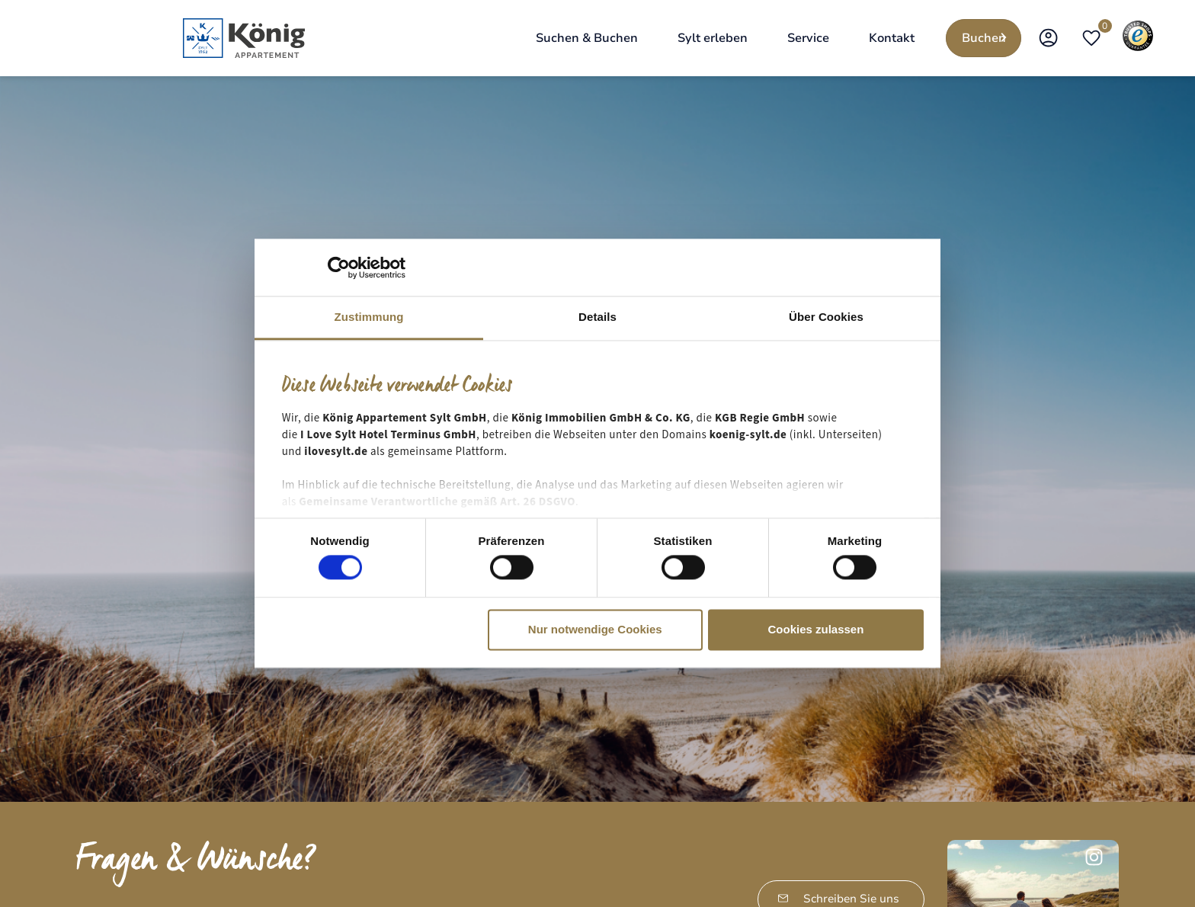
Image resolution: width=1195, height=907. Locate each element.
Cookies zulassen (815, 629)
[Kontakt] (892, 38)
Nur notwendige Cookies (595, 629)
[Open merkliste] (1091, 38)
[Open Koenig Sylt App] (1048, 37)
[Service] (808, 38)
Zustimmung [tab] (369, 316)
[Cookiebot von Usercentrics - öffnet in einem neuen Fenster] (338, 267)
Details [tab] (597, 316)
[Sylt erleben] (712, 38)
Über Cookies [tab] (826, 316)
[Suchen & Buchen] (587, 38)
